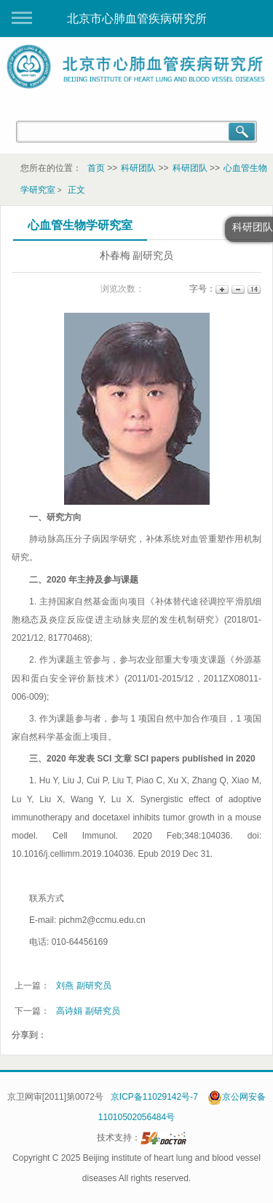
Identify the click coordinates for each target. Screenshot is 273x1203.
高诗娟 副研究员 (87, 1011)
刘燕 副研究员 (83, 985)
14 (253, 289)
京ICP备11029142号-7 (154, 1097)
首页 (96, 168)
